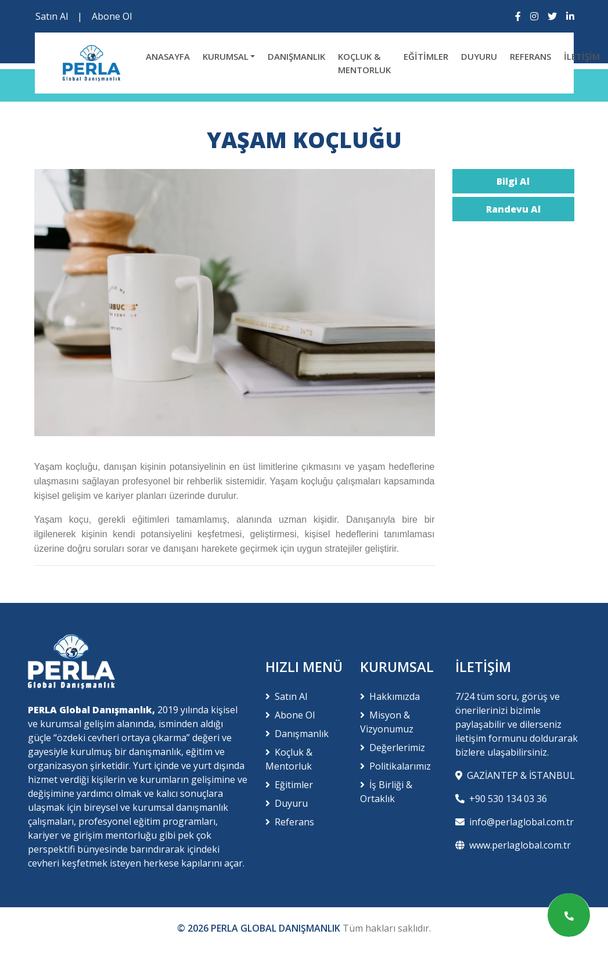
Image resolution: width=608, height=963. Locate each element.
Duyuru (286, 803)
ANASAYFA (168, 56)
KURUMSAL (226, 56)
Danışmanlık (297, 733)
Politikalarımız (395, 766)
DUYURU (479, 56)
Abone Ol (112, 16)
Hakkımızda (390, 696)
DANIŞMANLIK (296, 56)
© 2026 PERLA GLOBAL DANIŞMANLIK (260, 928)
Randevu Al (513, 209)
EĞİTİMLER (426, 56)
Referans (289, 821)
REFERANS (530, 56)
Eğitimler (289, 784)
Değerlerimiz (392, 747)
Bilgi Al (513, 181)
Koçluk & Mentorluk (288, 759)
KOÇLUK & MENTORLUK (364, 63)
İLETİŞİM (582, 56)
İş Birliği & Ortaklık (386, 791)
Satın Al (51, 16)
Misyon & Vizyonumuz (386, 722)
